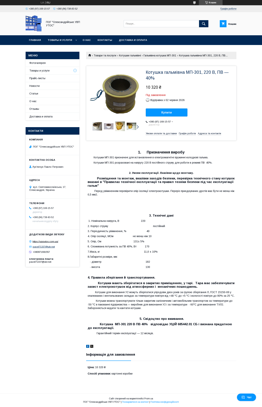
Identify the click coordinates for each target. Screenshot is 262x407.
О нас (87, 40)
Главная (35, 40)
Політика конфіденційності (164, 402)
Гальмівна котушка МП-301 (160, 55)
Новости (34, 85)
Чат (246, 397)
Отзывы (34, 108)
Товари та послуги (105, 55)
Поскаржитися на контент (135, 402)
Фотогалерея (37, 62)
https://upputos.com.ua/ (45, 241)
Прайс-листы (37, 78)
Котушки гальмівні (130, 55)
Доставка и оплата (133, 40)
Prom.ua (148, 398)
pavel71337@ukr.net (44, 246)
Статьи (33, 93)
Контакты (105, 40)
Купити (166, 112)
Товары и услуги (60, 40)
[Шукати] (203, 23)
